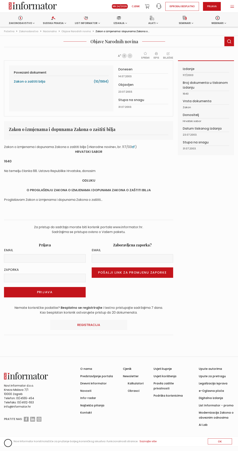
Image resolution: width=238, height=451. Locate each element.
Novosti (85, 391)
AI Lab (203, 425)
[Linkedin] (32, 419)
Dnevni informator (93, 383)
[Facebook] (26, 419)
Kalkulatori (136, 383)
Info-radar (88, 398)
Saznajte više (148, 441)
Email (8, 250)
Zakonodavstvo (28, 31)
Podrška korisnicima (168, 396)
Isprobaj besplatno (182, 6)
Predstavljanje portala (96, 376)
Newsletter (131, 376)
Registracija (88, 325)
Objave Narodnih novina (76, 31)
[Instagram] (39, 419)
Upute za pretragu (212, 376)
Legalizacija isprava (213, 383)
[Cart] (147, 6)
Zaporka (11, 269)
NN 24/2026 (120, 6)
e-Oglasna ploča (211, 391)
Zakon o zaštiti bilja (29, 81)
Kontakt (86, 413)
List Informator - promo (216, 405)
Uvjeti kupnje (163, 369)
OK (220, 441)
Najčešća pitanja (92, 405)
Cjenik (136, 6)
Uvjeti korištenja (165, 376)
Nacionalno (50, 31)
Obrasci (133, 391)
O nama (86, 369)
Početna (9, 31)
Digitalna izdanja (211, 398)
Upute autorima (210, 369)
